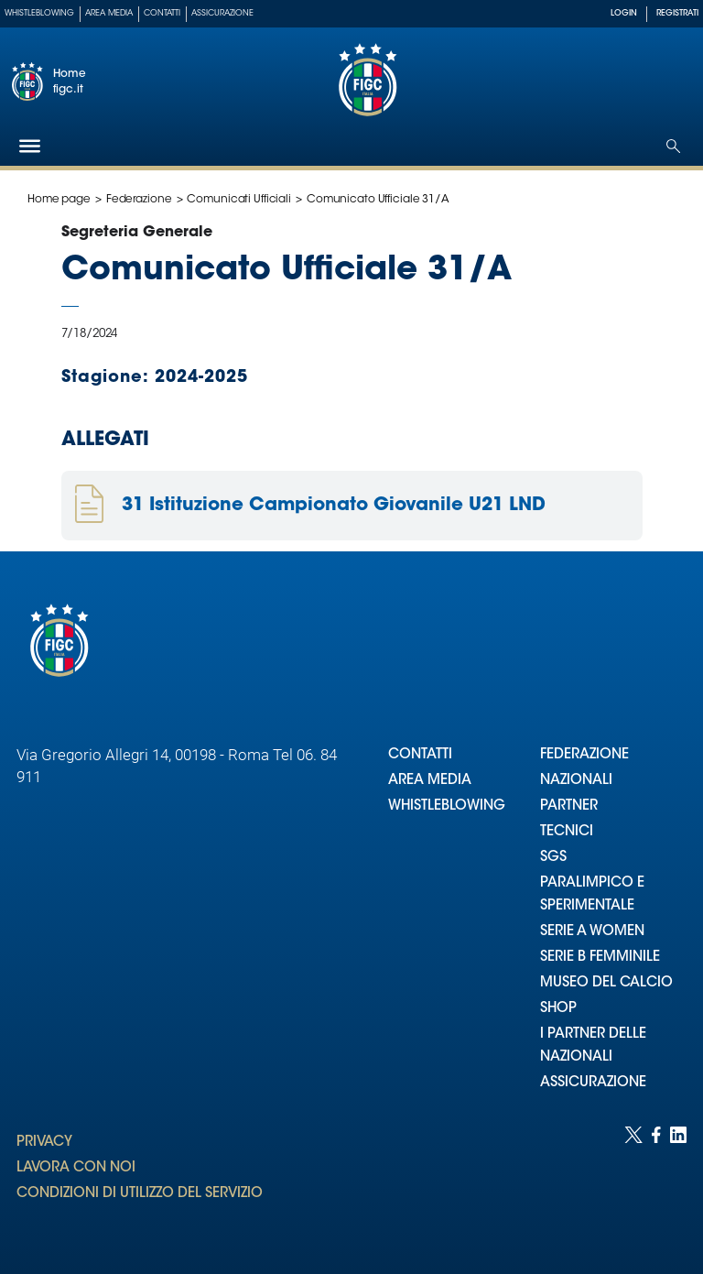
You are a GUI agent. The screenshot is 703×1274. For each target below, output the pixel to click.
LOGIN (624, 13)
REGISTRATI (677, 13)
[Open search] (673, 146)
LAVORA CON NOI (75, 1168)
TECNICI (566, 832)
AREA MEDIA (429, 781)
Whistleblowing (39, 13)
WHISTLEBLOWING (446, 806)
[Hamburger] (29, 146)
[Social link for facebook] (656, 1182)
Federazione (139, 199)
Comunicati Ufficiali (239, 199)
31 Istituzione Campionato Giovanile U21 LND (334, 505)
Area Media (109, 13)
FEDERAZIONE (584, 755)
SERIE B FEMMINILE (600, 957)
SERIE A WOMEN (592, 932)
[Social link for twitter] (633, 1182)
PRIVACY (44, 1142)
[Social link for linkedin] (678, 1182)
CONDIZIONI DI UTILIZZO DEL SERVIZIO (139, 1194)
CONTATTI (420, 755)
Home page (59, 199)
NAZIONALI (576, 781)
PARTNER (569, 806)
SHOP (558, 1009)
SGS (553, 858)
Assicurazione (222, 13)
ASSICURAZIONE (593, 1083)
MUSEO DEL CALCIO (606, 983)
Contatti (162, 13)
